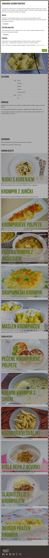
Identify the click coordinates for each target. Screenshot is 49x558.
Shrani (44, 50)
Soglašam (6, 23)
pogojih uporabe (40, 45)
